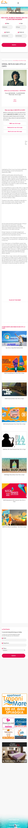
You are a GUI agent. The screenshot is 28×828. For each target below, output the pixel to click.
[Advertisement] (14, 154)
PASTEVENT (15, 100)
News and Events (8, 60)
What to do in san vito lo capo (15, 131)
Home (3, 60)
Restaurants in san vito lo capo (14, 127)
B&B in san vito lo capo (14, 123)
